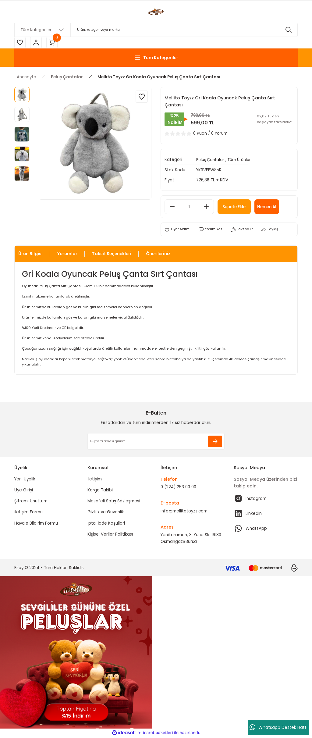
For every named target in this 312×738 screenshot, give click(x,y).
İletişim (94, 480)
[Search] (156, 30)
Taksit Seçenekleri (111, 255)
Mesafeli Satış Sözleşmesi (113, 502)
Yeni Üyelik (24, 480)
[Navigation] (156, 58)
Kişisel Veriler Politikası (110, 535)
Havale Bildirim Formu (36, 524)
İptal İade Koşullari (106, 524)
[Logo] (156, 12)
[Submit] (215, 442)
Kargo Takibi (100, 491)
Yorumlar (67, 255)
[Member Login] (37, 43)
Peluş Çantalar (211, 160)
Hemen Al (274, 208)
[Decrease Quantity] (172, 208)
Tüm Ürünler (242, 160)
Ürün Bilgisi (30, 255)
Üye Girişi (23, 491)
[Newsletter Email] (156, 442)
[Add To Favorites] (142, 97)
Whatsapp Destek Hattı (278, 727)
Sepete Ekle (237, 208)
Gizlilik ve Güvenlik (105, 513)
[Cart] (54, 43)
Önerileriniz (158, 255)
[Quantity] (189, 208)
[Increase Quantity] (206, 208)
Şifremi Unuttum (31, 502)
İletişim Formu (28, 513)
